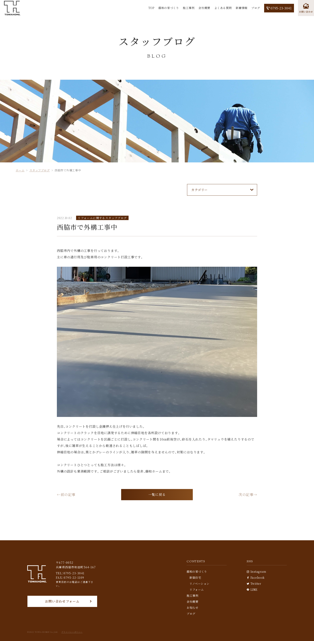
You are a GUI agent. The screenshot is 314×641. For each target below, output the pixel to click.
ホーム (20, 170)
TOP (151, 8)
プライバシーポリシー (72, 632)
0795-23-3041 (279, 8)
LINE (252, 590)
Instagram (256, 572)
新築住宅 (195, 578)
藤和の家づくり (168, 8)
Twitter (254, 584)
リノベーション (199, 584)
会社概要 (204, 8)
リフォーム (196, 590)
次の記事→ (248, 494)
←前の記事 (66, 494)
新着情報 (241, 8)
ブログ (255, 8)
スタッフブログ (39, 170)
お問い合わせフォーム (62, 601)
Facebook (256, 578)
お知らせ (192, 608)
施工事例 (188, 8)
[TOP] (12, 8)
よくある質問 (222, 8)
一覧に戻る (157, 494)
